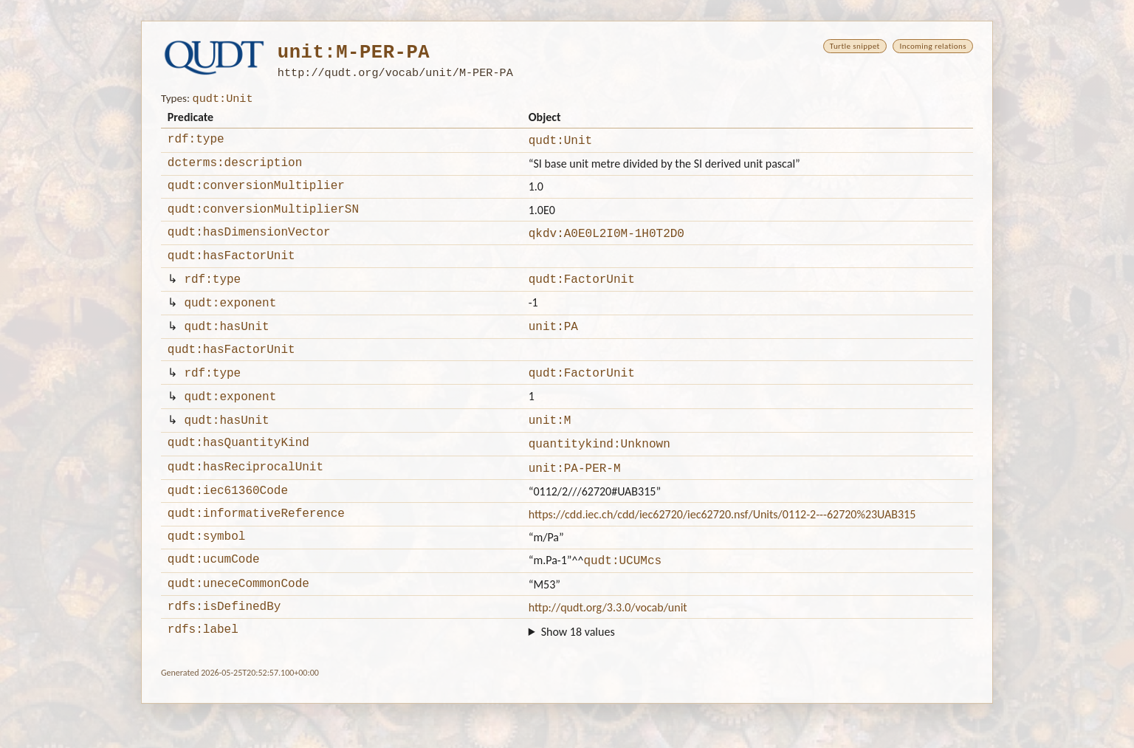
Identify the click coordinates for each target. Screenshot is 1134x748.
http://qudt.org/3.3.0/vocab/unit (608, 649)
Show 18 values (578, 676)
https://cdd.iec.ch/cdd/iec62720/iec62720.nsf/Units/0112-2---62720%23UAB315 (722, 548)
